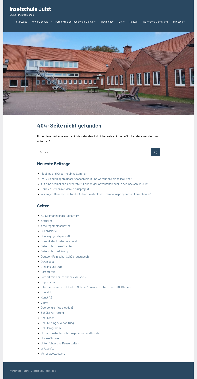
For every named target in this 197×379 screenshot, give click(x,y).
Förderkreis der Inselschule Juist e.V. (75, 21)
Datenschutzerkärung (155, 21)
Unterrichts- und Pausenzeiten (60, 343)
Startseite (21, 21)
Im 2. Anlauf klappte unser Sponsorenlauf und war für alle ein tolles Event (86, 179)
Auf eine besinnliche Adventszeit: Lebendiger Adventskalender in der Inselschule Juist (95, 184)
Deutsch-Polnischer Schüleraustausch (65, 256)
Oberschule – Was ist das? (57, 307)
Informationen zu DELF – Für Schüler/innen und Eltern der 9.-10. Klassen (86, 287)
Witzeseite (47, 348)
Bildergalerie (49, 231)
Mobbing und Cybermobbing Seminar (64, 173)
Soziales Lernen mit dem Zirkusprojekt (65, 189)
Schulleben (47, 318)
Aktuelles (46, 220)
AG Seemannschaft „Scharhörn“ (60, 215)
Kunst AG (46, 297)
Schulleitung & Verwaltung (57, 323)
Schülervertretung (52, 312)
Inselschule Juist (30, 8)
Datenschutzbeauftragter (57, 246)
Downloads (107, 21)
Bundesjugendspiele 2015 (56, 236)
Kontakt (133, 21)
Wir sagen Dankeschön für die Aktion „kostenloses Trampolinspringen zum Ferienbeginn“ (96, 194)
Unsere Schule (41, 21)
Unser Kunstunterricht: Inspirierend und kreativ (70, 333)
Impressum (179, 21)
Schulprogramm (51, 328)
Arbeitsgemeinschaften (56, 226)
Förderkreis (48, 271)
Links (121, 21)
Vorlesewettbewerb (53, 353)
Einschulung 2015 (51, 266)
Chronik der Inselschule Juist (59, 241)
